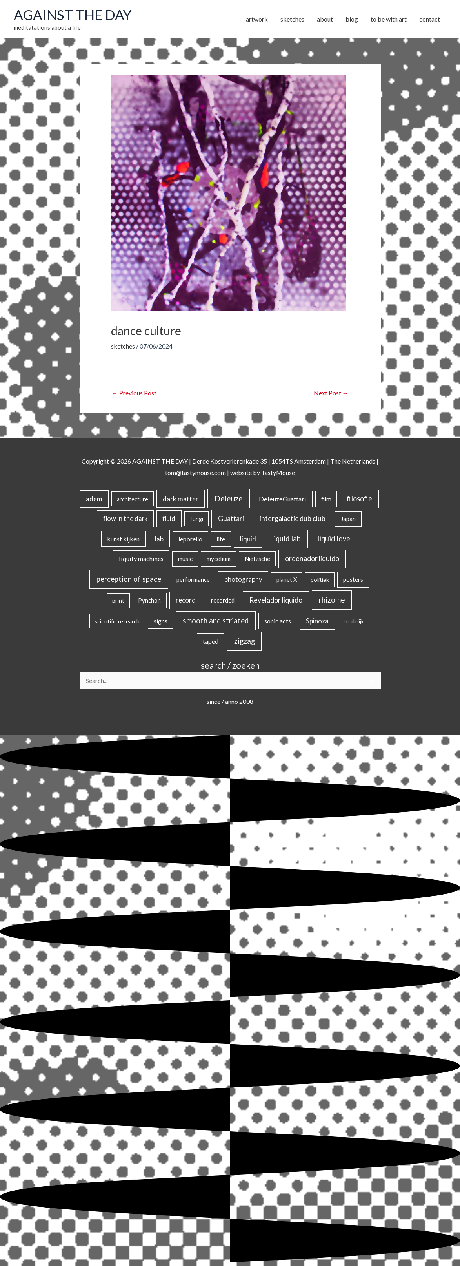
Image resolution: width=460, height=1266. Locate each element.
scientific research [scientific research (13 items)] (117, 621)
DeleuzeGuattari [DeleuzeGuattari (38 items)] (282, 498)
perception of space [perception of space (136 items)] (128, 578)
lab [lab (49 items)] (159, 539)
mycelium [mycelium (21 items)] (219, 558)
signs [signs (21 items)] (160, 621)
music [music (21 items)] (185, 558)
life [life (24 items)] (220, 539)
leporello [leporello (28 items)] (190, 539)
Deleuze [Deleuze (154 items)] (229, 498)
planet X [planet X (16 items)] (286, 579)
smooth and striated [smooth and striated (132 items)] (216, 620)
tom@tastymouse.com (195, 472)
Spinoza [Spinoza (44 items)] (317, 621)
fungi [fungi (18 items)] (196, 518)
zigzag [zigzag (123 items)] (244, 641)
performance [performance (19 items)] (193, 579)
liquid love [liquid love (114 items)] (333, 538)
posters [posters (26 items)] (353, 579)
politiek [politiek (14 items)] (320, 579)
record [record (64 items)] (186, 600)
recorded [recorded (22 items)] (223, 600)
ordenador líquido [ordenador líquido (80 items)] (312, 558)
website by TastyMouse (262, 472)
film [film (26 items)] (326, 498)
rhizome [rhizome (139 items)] (332, 599)
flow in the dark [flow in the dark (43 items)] (125, 518)
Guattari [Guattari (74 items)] (231, 518)
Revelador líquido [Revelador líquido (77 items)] (275, 600)
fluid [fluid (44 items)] (168, 518)
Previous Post (134, 392)
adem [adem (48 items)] (94, 499)
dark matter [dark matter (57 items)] (180, 499)
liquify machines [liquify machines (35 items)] (141, 558)
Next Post (331, 392)
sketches (123, 346)
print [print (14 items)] (118, 600)
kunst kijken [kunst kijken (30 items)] (123, 539)
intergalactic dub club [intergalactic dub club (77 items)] (292, 518)
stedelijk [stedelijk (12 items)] (353, 621)
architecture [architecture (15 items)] (132, 499)
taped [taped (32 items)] (210, 641)
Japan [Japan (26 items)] (348, 518)
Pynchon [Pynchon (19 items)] (149, 600)
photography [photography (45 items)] (243, 579)
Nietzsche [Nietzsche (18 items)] (257, 558)
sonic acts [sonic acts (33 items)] (277, 621)
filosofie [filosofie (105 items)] (359, 498)
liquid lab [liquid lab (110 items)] (286, 538)
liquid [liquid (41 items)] (248, 539)
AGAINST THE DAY (73, 14)
